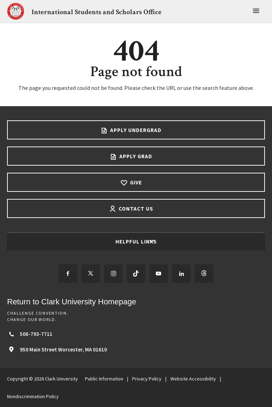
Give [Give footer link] (135, 182)
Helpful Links (136, 241)
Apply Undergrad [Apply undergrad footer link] (135, 130)
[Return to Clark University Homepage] (136, 301)
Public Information (104, 379)
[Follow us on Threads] (204, 273)
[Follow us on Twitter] (90, 273)
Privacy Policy (147, 379)
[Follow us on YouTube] (158, 273)
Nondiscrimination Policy (33, 396)
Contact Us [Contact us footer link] (135, 208)
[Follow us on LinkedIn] (181, 273)
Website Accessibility (193, 379)
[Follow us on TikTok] (136, 273)
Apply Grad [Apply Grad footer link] (135, 156)
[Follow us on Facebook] (68, 273)
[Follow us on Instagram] (113, 273)
